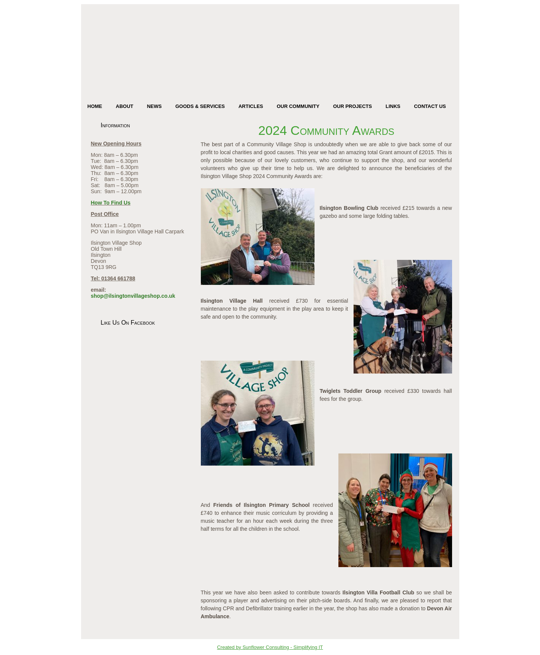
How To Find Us (111, 203)
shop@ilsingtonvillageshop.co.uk (133, 296)
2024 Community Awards (326, 130)
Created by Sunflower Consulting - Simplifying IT (270, 647)
